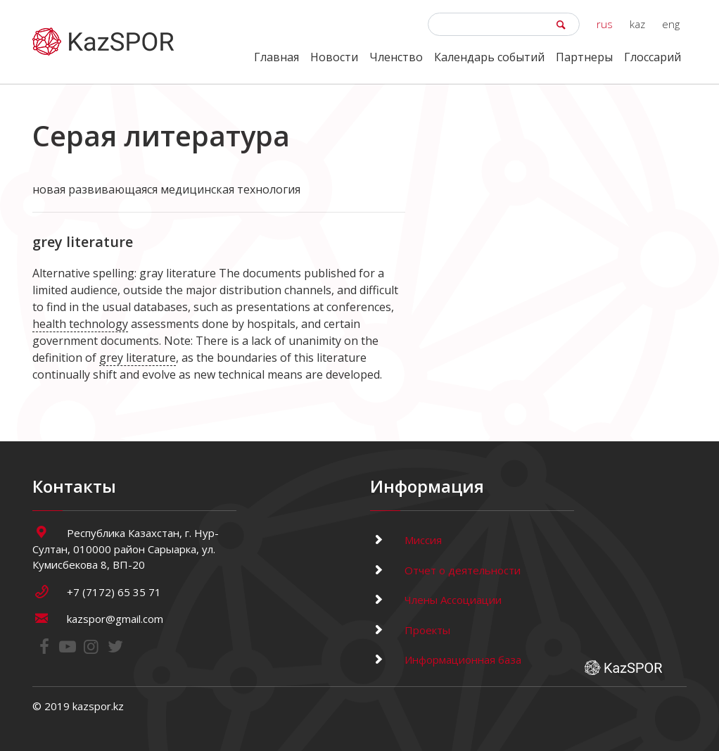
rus (605, 24)
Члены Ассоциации (436, 600)
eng (671, 24)
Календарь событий (489, 57)
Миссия (406, 540)
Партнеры (584, 57)
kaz (637, 24)
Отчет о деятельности (445, 570)
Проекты (410, 630)
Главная (276, 57)
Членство (396, 57)
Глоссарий (652, 57)
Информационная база (445, 659)
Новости (334, 57)
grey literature (137, 357)
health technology (80, 324)
